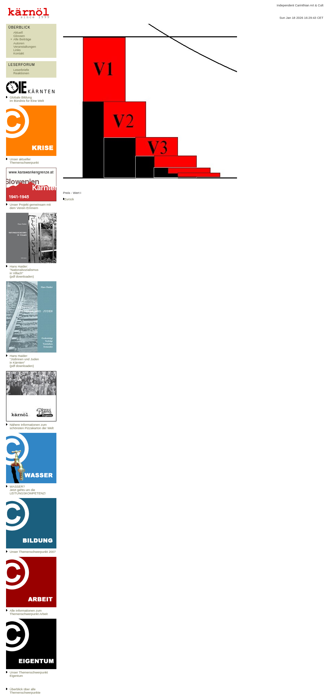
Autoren (19, 43)
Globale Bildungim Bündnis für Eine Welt (27, 99)
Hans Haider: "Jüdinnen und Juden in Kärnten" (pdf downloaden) (24, 361)
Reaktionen (21, 73)
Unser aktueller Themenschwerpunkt (24, 161)
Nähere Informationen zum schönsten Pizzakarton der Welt (32, 426)
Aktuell (18, 32)
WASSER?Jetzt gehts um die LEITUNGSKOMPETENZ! (28, 490)
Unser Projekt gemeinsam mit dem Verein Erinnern (30, 206)
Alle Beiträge (22, 39)
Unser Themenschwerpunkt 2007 (33, 552)
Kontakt (18, 53)
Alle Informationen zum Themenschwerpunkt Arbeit (29, 612)
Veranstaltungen (24, 46)
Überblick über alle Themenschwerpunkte (25, 691)
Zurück (69, 199)
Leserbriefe (21, 70)
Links (17, 50)
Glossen (19, 36)
